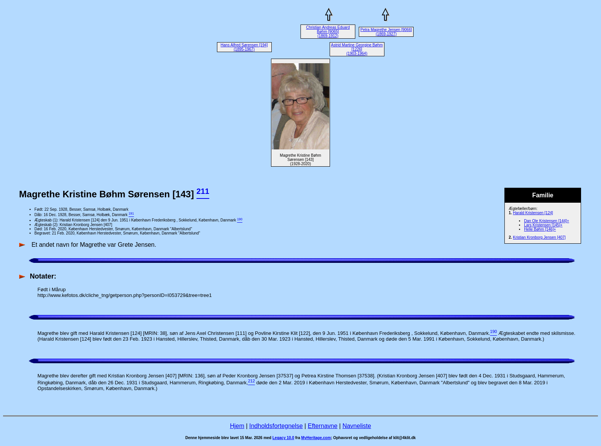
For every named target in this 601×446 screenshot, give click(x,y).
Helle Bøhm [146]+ (540, 229)
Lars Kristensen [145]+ (543, 225)
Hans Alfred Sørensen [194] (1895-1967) (244, 47)
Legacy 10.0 (283, 438)
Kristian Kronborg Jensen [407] (539, 237)
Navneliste (356, 426)
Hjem (237, 426)
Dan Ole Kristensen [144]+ (546, 221)
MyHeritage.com (316, 438)
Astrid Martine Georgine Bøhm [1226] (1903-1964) (357, 49)
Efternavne (322, 426)
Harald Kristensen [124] (533, 213)
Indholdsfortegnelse (276, 426)
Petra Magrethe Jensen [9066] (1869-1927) (386, 32)
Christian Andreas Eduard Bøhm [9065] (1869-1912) (328, 31)
